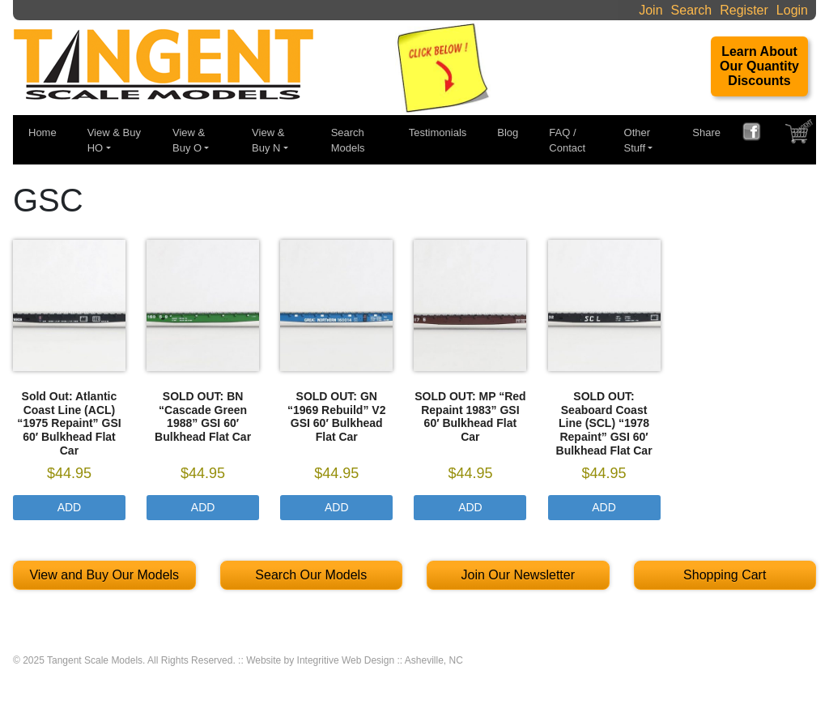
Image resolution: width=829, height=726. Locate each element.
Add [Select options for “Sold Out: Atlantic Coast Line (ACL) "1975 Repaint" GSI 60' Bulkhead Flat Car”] (69, 507)
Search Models (348, 140)
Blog (507, 132)
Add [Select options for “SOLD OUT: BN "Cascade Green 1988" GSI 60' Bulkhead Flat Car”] (203, 507)
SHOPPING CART (800, 135)
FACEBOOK (757, 134)
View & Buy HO (114, 140)
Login (792, 10)
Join (650, 10)
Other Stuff (637, 140)
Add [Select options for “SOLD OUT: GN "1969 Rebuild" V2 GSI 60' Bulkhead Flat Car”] (337, 507)
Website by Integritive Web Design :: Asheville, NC (354, 660)
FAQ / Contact (567, 140)
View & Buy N (268, 140)
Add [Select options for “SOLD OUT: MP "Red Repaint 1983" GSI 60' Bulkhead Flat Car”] (470, 507)
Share (706, 132)
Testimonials (438, 132)
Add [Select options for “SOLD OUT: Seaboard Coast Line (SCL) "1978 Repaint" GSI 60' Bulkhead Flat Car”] (604, 507)
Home (42, 132)
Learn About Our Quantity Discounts (759, 66)
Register (744, 10)
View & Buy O (188, 140)
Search (691, 10)
